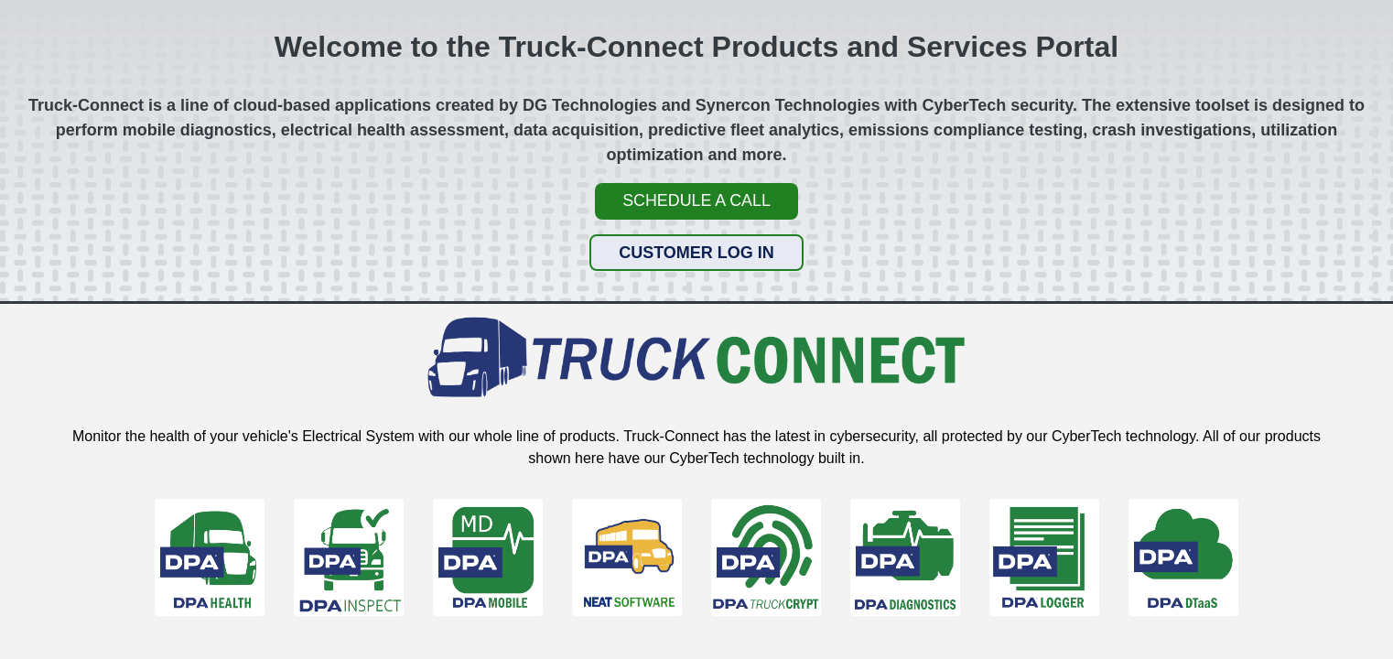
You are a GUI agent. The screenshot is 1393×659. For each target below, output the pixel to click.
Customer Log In (696, 252)
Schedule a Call (696, 200)
